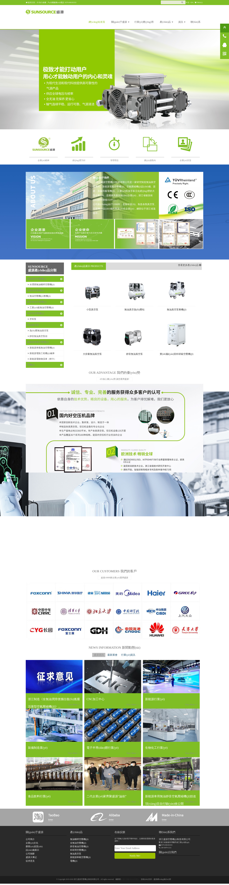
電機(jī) (31, 363)
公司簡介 (30, 840)
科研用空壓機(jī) (35, 313)
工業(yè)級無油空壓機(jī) (40, 307)
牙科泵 (32, 318)
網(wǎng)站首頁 (97, 22)
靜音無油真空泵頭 (37, 335)
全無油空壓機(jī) (35, 290)
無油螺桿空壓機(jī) (37, 279)
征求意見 (30, 862)
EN (192, 2)
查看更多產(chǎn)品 (188, 266)
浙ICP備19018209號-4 (130, 881)
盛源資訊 (93, 655)
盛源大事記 (31, 858)
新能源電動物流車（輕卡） (41, 358)
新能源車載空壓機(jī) (38, 341)
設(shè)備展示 (32, 851)
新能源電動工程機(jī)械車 (40, 352)
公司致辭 (30, 855)
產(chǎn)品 (166, 21)
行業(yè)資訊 (133, 655)
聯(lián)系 (195, 22)
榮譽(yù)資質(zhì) (33, 847)
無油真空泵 (33, 324)
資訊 (181, 21)
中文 (187, 2)
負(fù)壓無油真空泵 (37, 330)
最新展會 (112, 655)
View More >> (133, 705)
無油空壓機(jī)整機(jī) (38, 296)
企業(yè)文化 (31, 844)
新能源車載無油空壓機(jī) (40, 347)
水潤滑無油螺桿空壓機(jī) (40, 284)
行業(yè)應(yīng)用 (144, 22)
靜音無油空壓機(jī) (37, 301)
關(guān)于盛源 (120, 21)
